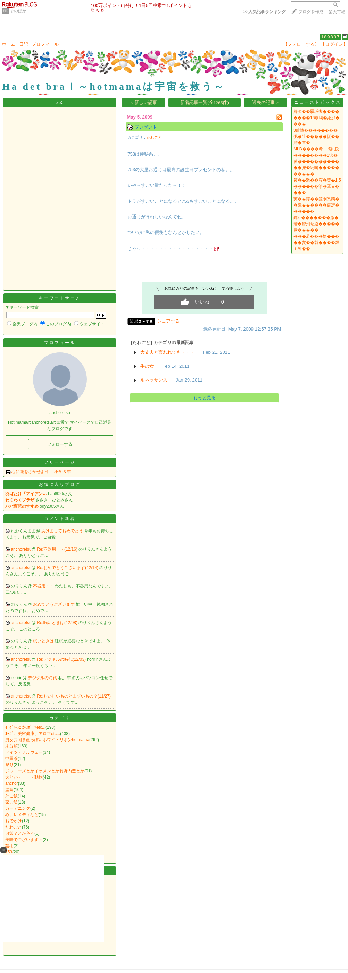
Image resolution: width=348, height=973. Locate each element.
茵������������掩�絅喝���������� (316, 167)
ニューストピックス (317, 102)
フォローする (59, 444)
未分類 (11, 746)
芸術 (9, 845)
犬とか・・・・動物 (24, 777)
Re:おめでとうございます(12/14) (68, 567)
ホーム (8, 44)
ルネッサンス (153, 380)
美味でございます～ (24, 839)
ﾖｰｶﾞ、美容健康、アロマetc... (32, 733)
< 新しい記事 (144, 102)
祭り (9, 764)
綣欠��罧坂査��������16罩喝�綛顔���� (316, 117)
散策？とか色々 (19, 833)
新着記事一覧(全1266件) (204, 102)
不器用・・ (44, 586)
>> (264, 11)
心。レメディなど (22, 814)
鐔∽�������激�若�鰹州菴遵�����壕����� (316, 224)
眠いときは (44, 641)
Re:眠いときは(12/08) (57, 622)
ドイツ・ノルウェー (24, 752)
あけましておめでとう (62, 530)
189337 (330, 37)
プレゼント (145, 127)
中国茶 (11, 758)
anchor (11, 783)
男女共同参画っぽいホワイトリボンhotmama (47, 739)
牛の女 (147, 366)
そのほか (18, 11)
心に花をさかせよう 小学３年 (41, 471)
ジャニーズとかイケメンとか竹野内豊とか (44, 771)
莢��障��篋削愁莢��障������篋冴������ (316, 205)
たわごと (13, 827)
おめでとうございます (54, 604)
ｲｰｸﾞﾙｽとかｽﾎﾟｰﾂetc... (25, 727)
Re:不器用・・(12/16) (57, 549)
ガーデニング (17, 808)
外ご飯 (11, 796)
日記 (23, 44)
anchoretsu (21, 549)
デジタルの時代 (43, 677)
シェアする (168, 321)
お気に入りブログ (60, 484)
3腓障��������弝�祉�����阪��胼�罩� (316, 136)
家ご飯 (11, 802)
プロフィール (45, 44)
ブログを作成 (310, 11)
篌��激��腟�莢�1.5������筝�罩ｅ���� (317, 186)
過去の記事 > (265, 102)
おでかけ (13, 820)
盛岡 (9, 789)
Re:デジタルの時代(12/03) (62, 659)
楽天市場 (337, 11)
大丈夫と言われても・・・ (167, 352)
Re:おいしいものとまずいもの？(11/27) (74, 696)
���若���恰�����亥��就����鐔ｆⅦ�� (316, 242)
